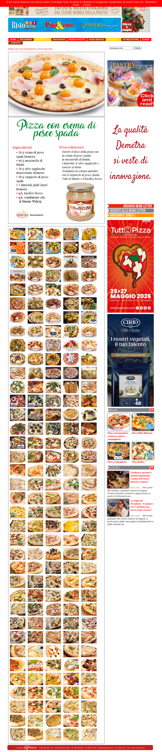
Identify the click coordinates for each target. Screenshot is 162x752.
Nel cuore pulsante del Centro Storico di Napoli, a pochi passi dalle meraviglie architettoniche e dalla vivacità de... (130, 520)
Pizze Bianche (45, 49)
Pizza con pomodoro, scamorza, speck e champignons (118, 436)
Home (13, 39)
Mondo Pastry (77, 39)
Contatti (15, 43)
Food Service (96, 39)
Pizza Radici (138, 462)
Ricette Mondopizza (26, 49)
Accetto (87, 4)
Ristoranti (59, 39)
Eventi (146, 39)
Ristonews (26, 39)
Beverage (113, 39)
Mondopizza (42, 39)
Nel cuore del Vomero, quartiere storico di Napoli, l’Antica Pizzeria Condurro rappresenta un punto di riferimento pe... (130, 491)
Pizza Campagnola (117, 462)
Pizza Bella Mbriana (142, 433)
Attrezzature (131, 39)
